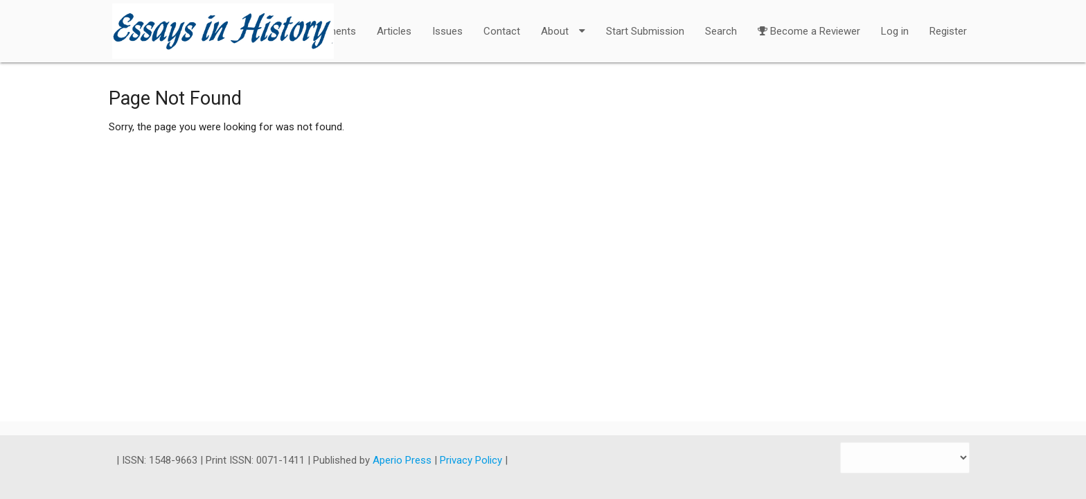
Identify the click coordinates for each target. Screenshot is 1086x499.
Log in (895, 31)
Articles (394, 31)
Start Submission (645, 31)
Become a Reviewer (809, 22)
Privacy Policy (472, 460)
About (563, 22)
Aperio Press (403, 460)
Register (948, 31)
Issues (447, 31)
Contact (501, 31)
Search (721, 31)
